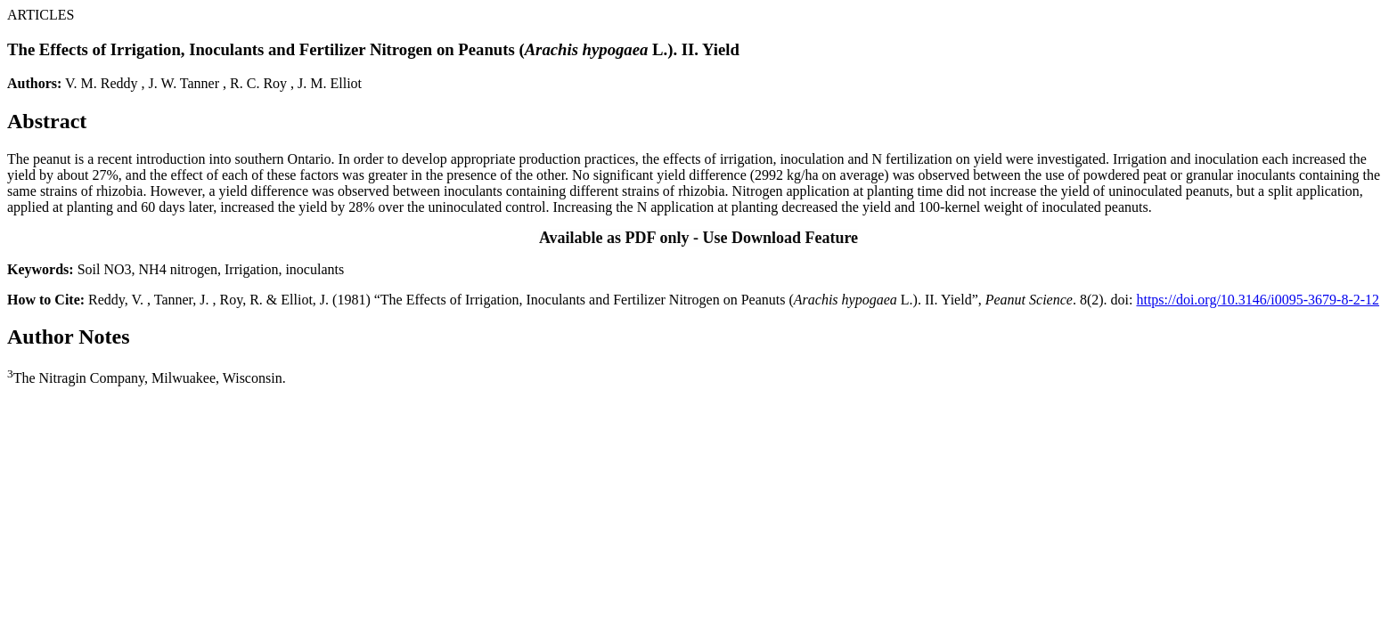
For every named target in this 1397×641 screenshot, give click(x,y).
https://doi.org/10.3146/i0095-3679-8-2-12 (1257, 299)
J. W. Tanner (184, 83)
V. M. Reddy (101, 83)
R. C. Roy (258, 83)
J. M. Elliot (330, 83)
